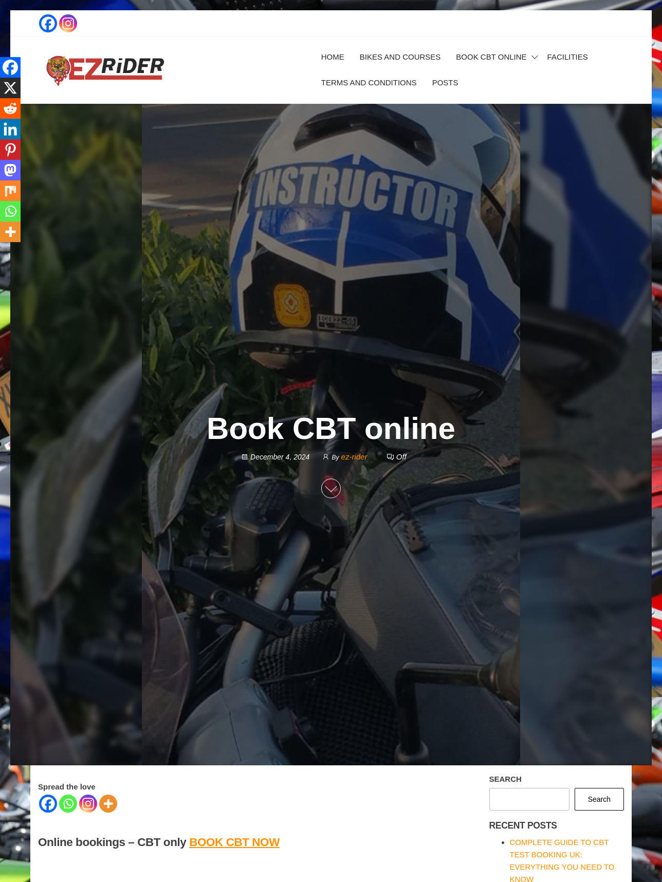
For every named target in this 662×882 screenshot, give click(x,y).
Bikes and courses (400, 56)
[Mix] (10, 190)
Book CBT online (491, 56)
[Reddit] (10, 108)
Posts (445, 82)
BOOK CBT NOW (234, 842)
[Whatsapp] (68, 804)
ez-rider (355, 456)
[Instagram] (88, 804)
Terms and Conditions (369, 82)
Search (505, 779)
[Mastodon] (10, 170)
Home (332, 56)
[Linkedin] (10, 129)
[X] (10, 88)
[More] (108, 804)
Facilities (567, 56)
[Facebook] (48, 804)
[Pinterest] (10, 149)
